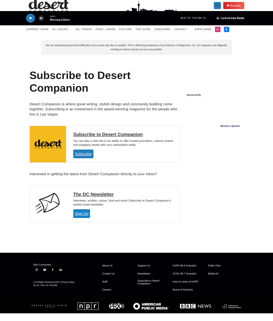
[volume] (41, 26)
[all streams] (230, 26)
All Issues (60, 37)
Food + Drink (106, 37)
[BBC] (195, 313)
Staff (105, 289)
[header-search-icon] (220, 9)
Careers (106, 297)
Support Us (143, 273)
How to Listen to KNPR (185, 289)
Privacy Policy (67, 290)
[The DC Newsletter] (48, 212)
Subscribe (162, 37)
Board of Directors (183, 297)
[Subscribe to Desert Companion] (48, 152)
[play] (30, 26)
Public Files (214, 273)
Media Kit (213, 281)
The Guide (143, 37)
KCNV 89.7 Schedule (184, 281)
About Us (107, 273)
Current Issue (37, 37)
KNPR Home (203, 37)
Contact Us (108, 281)
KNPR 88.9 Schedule (184, 273)
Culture (125, 37)
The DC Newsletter (93, 202)
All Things (84, 37)
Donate (238, 9)
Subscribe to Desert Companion (108, 142)
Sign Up (81, 221)
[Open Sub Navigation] (70, 37)
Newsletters (143, 281)
